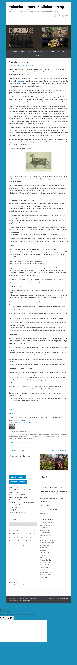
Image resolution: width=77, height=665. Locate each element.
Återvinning (43, 530)
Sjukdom (40, 422)
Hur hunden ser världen (17, 450)
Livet (41, 555)
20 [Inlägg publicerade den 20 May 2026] (18, 537)
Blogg (14, 52)
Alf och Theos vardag (46, 522)
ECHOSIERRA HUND (52, 52)
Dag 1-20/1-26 (44, 537)
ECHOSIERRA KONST (35, 52)
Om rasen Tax (19, 422)
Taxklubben (12, 413)
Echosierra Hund (29, 65)
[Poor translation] (10, 618)
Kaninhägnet (43, 552)
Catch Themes (64, 598)
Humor (42, 547)
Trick (41, 570)
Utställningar (43, 575)
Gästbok (38, 55)
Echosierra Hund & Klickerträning (36, 7)
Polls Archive (44, 513)
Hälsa (29, 422)
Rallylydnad (43, 562)
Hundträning (43, 550)
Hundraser (35, 422)
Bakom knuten (44, 535)
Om (64, 52)
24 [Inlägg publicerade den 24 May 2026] (34, 537)
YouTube (59, 15)
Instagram (63, 15)
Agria (10, 409)
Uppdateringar (44, 572)
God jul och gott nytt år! (60, 450)
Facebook (55, 15)
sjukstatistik (21, 81)
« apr (22, 546)
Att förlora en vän (45, 532)
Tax (44, 422)
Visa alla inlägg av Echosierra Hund (19, 442)
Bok (22, 52)
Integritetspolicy (26, 600)
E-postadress (66, 15)
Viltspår (42, 577)
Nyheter (42, 557)
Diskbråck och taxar (18, 62)
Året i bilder (43, 527)
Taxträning (43, 567)
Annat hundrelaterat (46, 525)
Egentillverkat (44, 545)
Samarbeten (43, 565)
